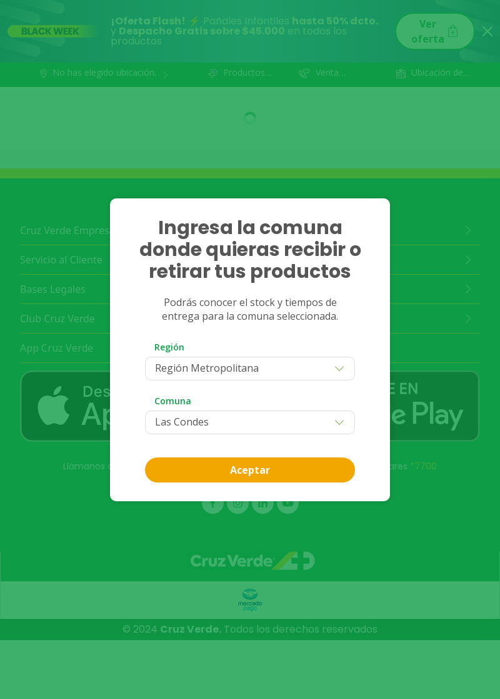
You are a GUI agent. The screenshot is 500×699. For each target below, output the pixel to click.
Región (169, 347)
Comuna (172, 401)
